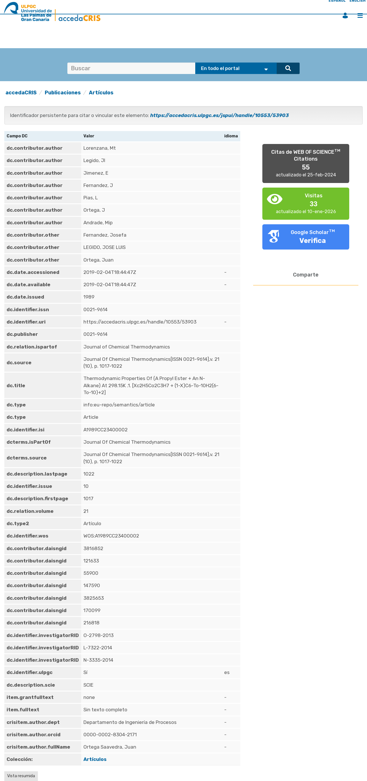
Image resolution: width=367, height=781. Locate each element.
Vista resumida (21, 776)
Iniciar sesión (345, 15)
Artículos (101, 92)
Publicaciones (63, 92)
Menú (360, 15)
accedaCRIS (21, 92)
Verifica (312, 241)
